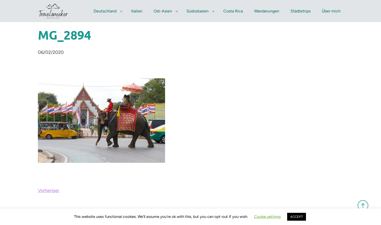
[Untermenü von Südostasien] (213, 11)
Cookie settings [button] (267, 216)
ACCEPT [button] (296, 217)
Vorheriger (48, 190)
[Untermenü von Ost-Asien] (176, 11)
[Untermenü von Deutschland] (121, 11)
